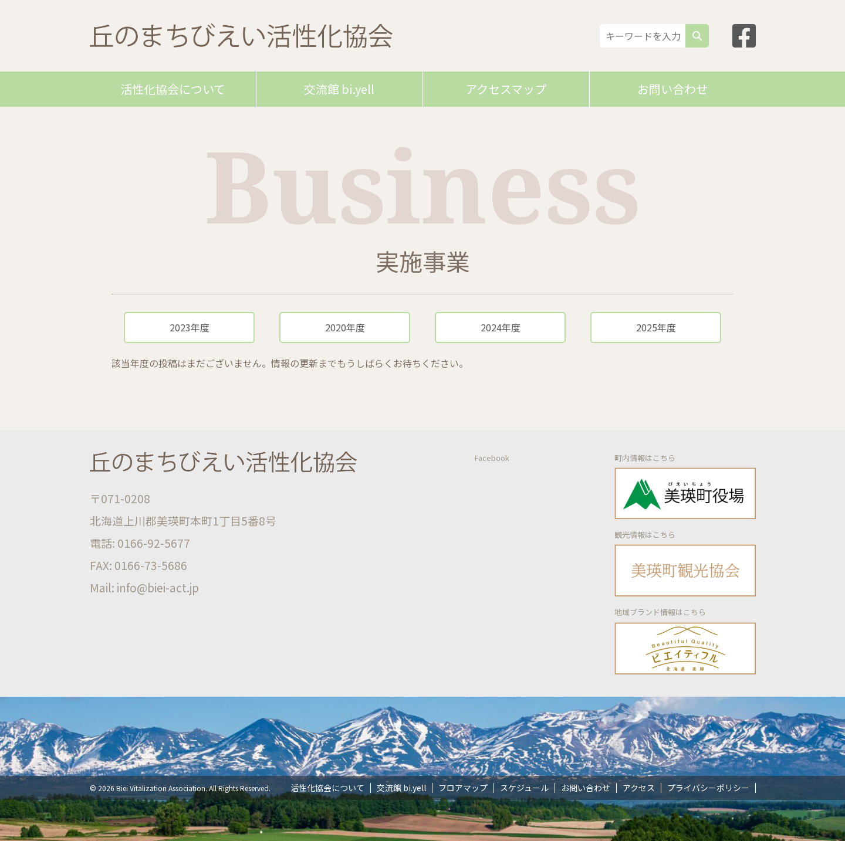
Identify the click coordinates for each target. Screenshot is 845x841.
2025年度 (656, 327)
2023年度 (189, 327)
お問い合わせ (672, 88)
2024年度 (500, 327)
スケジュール (524, 787)
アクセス (639, 787)
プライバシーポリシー (708, 787)
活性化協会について (172, 88)
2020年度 (345, 327)
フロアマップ (463, 787)
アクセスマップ (505, 88)
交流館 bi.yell (339, 88)
